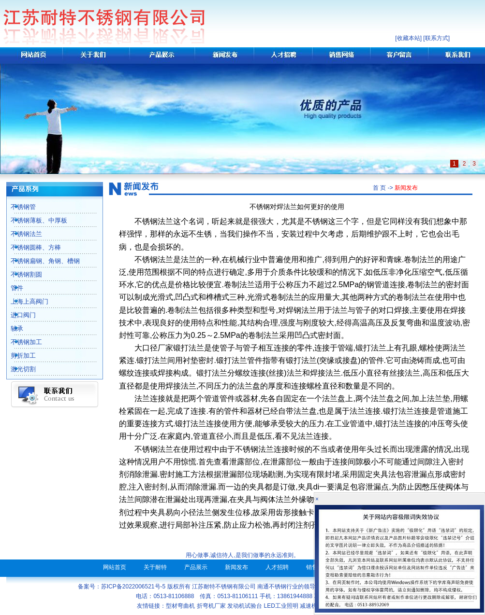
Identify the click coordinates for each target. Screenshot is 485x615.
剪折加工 (18, 355)
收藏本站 (408, 38)
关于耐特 (155, 567)
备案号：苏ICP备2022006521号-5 (121, 586)
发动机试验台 (244, 605)
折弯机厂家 (211, 605)
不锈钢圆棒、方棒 (30, 247)
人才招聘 (277, 567)
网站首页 (114, 567)
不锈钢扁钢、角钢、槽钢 (40, 261)
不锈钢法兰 (21, 234)
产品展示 (195, 567)
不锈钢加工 (21, 342)
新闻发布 (236, 567)
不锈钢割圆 (21, 274)
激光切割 (18, 369)
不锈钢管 (18, 206)
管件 (11, 288)
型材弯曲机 (180, 605)
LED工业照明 (281, 605)
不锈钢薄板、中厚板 (33, 220)
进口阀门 (18, 315)
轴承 (11, 328)
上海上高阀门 (24, 301)
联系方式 (436, 38)
